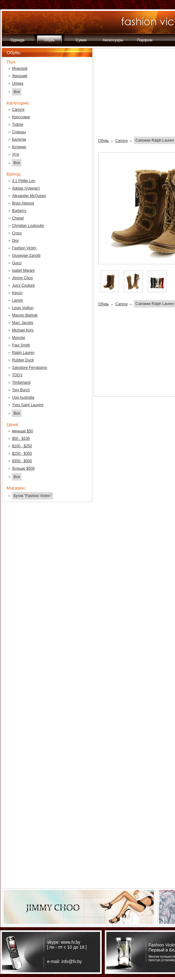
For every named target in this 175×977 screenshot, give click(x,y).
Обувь (49, 40)
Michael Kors (22, 330)
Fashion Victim (24, 248)
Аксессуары (113, 40)
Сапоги (18, 109)
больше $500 (23, 468)
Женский (19, 76)
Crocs (17, 233)
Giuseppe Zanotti (26, 255)
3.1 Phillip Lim (23, 181)
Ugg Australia (23, 397)
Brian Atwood (23, 203)
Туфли (17, 124)
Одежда (17, 40)
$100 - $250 (22, 446)
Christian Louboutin (28, 225)
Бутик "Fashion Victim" (32, 496)
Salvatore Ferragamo (29, 367)
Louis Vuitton (22, 308)
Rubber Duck (23, 360)
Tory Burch (21, 390)
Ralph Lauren (23, 352)
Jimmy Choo (22, 278)
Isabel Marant (23, 270)
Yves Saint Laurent (27, 405)
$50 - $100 (21, 438)
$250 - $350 (22, 453)
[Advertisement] (47, 606)
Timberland (21, 382)
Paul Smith (21, 345)
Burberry (19, 211)
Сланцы (19, 132)
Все (16, 92)
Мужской (19, 68)
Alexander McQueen (29, 196)
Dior (15, 240)
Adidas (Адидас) (26, 188)
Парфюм (145, 40)
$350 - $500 (22, 461)
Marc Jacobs (22, 323)
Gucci (17, 263)
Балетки (19, 139)
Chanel (18, 218)
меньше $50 (22, 431)
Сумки (81, 40)
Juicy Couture (23, 285)
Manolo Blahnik (24, 315)
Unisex (17, 83)
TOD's (17, 375)
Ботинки (19, 147)
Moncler (18, 338)
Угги (15, 154)
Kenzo (17, 293)
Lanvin (17, 300)
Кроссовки (21, 117)
